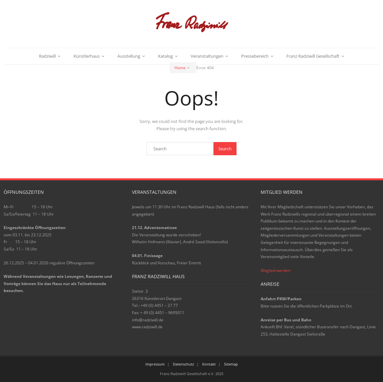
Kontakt (209, 364)
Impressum (155, 364)
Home (180, 68)
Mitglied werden (275, 270)
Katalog (165, 56)
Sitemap (231, 364)
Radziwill (47, 56)
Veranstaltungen (207, 56)
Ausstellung (128, 56)
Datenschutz (183, 364)
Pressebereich (255, 56)
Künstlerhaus (87, 56)
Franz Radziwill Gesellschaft (312, 56)
